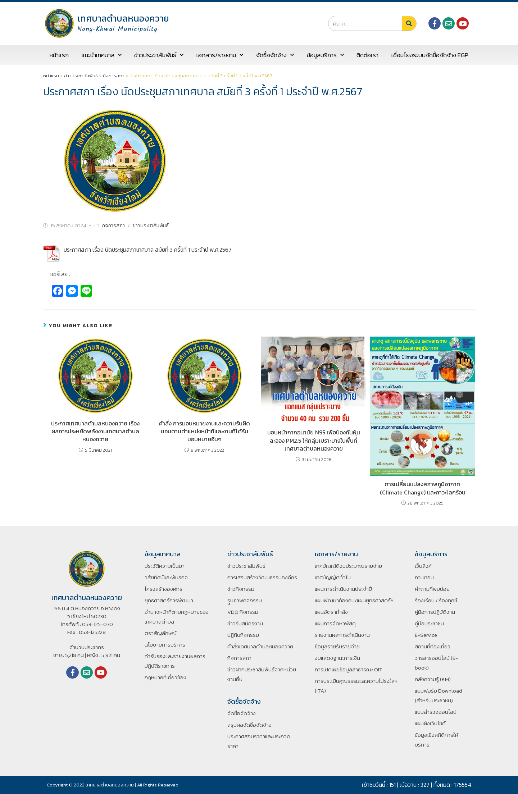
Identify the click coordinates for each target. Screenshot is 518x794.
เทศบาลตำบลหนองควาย (123, 18)
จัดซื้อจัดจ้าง (275, 55)
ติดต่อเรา (367, 55)
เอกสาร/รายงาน (219, 55)
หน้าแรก (59, 55)
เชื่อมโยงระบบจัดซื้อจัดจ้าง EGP (429, 55)
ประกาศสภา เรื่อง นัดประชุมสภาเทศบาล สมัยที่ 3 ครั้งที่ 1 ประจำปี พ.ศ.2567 (148, 249)
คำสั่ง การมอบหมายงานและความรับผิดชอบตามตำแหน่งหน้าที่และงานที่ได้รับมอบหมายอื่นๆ (204, 431)
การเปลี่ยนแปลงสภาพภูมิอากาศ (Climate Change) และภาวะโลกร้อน (422, 488)
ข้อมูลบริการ (325, 55)
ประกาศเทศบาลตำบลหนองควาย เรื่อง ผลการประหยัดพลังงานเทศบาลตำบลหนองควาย (95, 431)
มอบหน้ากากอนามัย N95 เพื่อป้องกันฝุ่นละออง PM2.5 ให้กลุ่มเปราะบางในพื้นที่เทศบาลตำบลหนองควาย (313, 440)
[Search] (409, 23)
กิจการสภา (113, 75)
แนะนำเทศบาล (102, 55)
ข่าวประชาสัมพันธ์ (158, 55)
